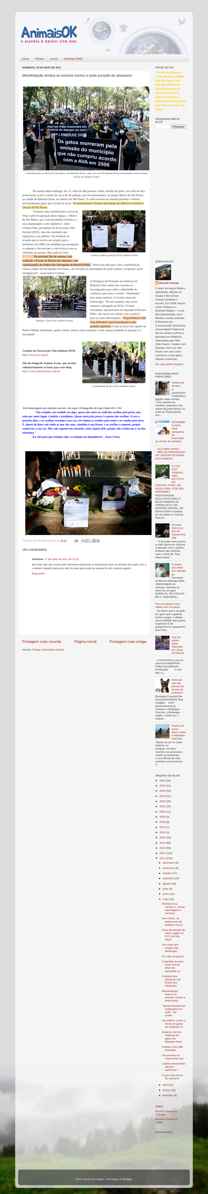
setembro (168, 878)
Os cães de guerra (173, 956)
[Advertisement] (171, 194)
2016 (162, 832)
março (167, 1090)
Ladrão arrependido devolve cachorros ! (173, 1066)
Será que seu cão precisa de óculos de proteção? (177, 686)
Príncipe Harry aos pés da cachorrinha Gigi (178, 531)
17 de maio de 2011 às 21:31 (62, 559)
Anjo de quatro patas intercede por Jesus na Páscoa (177, 645)
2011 (162, 858)
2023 (162, 796)
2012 (162, 853)
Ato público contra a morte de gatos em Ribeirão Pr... (174, 1023)
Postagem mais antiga (128, 641)
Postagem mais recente (41, 641)
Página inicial (85, 641)
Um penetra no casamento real (172, 1057)
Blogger (127, 1179)
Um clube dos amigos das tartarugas (170, 948)
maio (166, 899)
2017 (162, 827)
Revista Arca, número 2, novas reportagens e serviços (173, 908)
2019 (162, 816)
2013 (162, 847)
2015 (162, 837)
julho (166, 888)
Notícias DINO (73, 58)
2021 (162, 806)
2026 (162, 780)
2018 (162, 821)
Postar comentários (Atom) (48, 649)
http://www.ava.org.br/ (35, 354)
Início (25, 58)
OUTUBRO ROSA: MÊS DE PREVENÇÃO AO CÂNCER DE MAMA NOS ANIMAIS (170, 453)
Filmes (39, 58)
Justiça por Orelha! (177, 384)
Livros (54, 58)
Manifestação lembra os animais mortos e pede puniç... (173, 996)
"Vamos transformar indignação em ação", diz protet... (174, 1010)
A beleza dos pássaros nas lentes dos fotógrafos (171, 981)
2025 (162, 785)
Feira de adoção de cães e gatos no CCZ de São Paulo (173, 934)
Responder (38, 573)
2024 (162, 790)
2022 (162, 801)
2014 (162, 842)
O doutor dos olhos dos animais (178, 567)
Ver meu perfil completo (169, 364)
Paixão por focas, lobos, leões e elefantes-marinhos (178, 732)
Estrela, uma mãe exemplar (172, 1048)
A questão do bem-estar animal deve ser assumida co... (173, 966)
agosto (167, 883)
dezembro (169, 862)
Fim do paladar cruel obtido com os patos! (167, 605)
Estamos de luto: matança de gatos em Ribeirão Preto (172, 1037)
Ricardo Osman (169, 282)
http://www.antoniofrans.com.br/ (41, 371)
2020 (162, 811)
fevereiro (168, 1095)
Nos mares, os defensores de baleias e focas (172, 921)
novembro (169, 868)
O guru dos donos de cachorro (172, 1077)
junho (166, 893)
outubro (167, 873)
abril (165, 1084)
